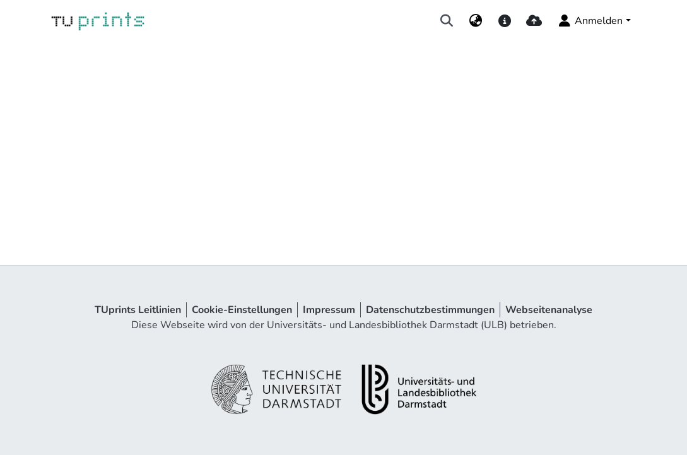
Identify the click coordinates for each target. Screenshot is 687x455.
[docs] (505, 21)
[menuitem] (475, 20)
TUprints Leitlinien (138, 310)
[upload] (534, 21)
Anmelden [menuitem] (589, 21)
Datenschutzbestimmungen (430, 310)
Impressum (329, 310)
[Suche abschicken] (446, 20)
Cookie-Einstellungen (242, 310)
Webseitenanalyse (548, 310)
